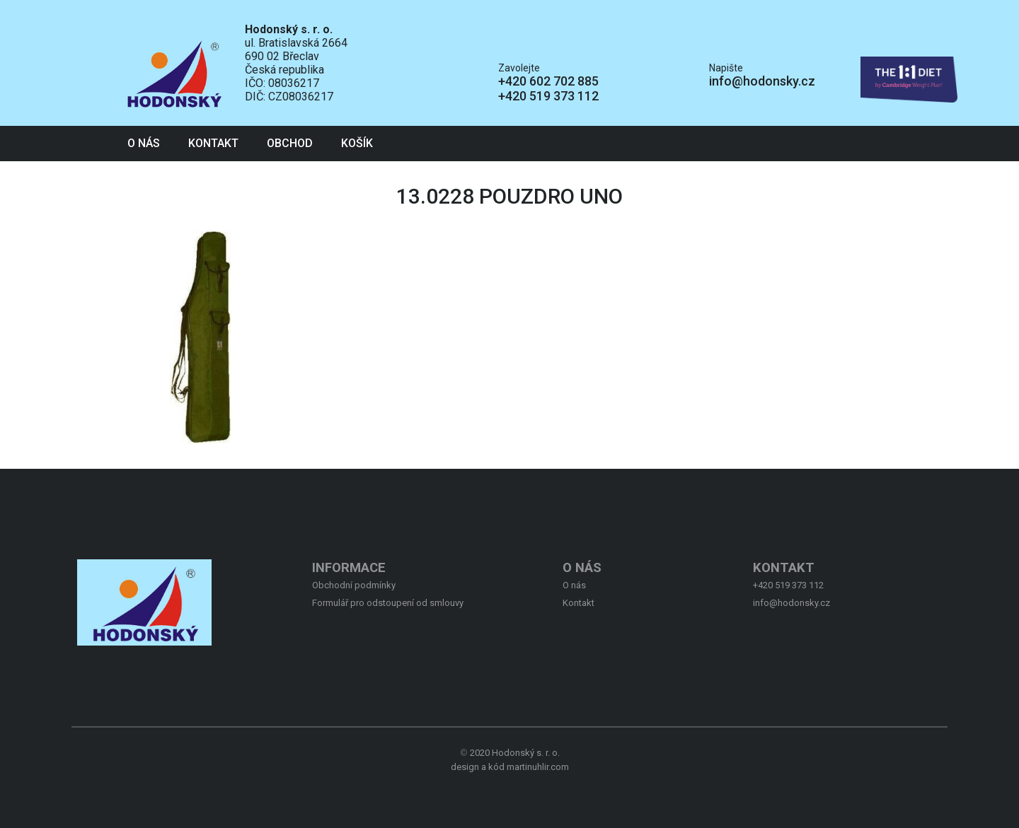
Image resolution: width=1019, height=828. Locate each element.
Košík (357, 143)
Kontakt (213, 143)
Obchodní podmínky (354, 585)
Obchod (290, 143)
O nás (143, 143)
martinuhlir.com (538, 767)
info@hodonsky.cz (762, 81)
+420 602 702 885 (548, 81)
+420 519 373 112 (548, 95)
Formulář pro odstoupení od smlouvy (388, 602)
